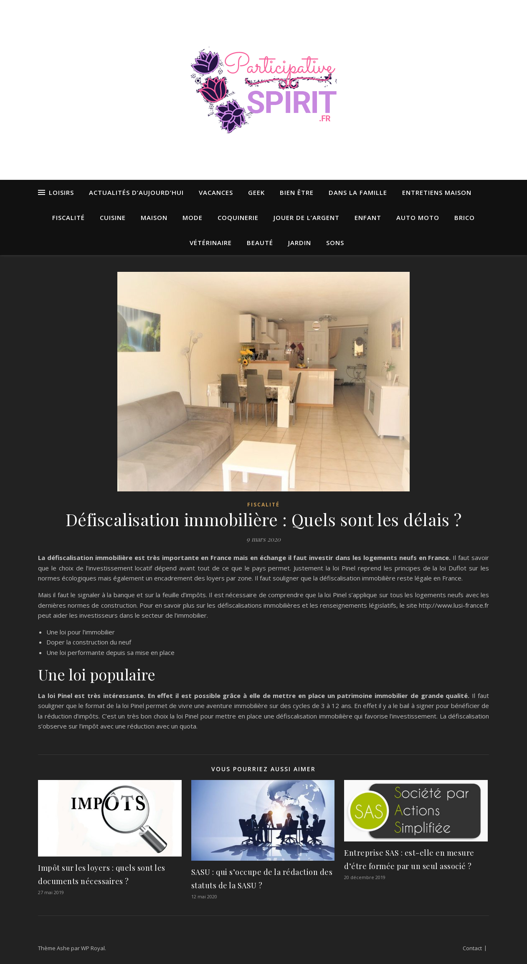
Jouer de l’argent (307, 217)
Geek (256, 192)
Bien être (297, 192)
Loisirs (61, 192)
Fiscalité (68, 217)
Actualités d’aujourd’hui (136, 192)
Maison (154, 217)
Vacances (216, 192)
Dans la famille (358, 192)
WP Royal (93, 948)
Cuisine (113, 217)
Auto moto (417, 217)
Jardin (299, 242)
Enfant (368, 217)
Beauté (260, 242)
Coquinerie (238, 217)
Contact (472, 948)
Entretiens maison (436, 192)
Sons (335, 242)
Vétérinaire (211, 242)
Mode (192, 217)
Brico (464, 217)
